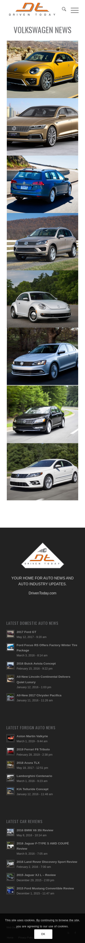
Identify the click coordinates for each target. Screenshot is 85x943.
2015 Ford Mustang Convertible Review (45, 888)
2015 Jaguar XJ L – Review (36, 875)
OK (43, 934)
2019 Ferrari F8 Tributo (33, 749)
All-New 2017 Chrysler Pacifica (39, 695)
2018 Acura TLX (28, 762)
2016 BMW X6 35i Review (35, 830)
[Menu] (72, 9)
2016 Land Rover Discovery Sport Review (47, 862)
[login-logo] (35, 9)
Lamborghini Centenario (34, 776)
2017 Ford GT (26, 632)
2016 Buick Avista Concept (36, 663)
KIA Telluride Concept (32, 789)
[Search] (61, 9)
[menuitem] (61, 9)
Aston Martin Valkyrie (32, 736)
